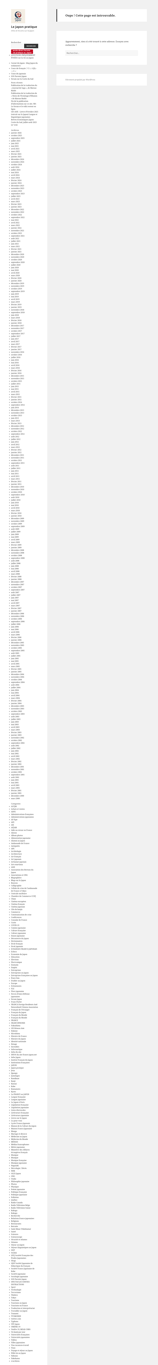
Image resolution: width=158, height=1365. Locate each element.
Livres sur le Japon (19, 1118)
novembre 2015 (17, 378)
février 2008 (16, 576)
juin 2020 (15, 267)
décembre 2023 (17, 185)
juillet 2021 (15, 241)
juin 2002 (15, 751)
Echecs (14, 951)
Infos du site (16, 1052)
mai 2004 (15, 693)
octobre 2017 (16, 331)
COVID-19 (15, 925)
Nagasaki (15, 1165)
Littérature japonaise (20, 1115)
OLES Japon (16, 1173)
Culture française (18, 930)
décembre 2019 (17, 283)
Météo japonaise (18, 1147)
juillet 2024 (15, 170)
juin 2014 (15, 407)
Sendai (14, 1253)
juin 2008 (15, 566)
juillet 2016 (15, 357)
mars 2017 (15, 344)
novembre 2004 (17, 677)
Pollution (15, 1197)
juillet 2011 (15, 468)
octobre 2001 (16, 772)
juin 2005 (15, 658)
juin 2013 (15, 418)
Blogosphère (16, 877)
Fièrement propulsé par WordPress (80, 79)
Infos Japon (16, 1057)
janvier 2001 (16, 793)
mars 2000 (15, 798)
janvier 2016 (16, 373)
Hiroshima (15, 1033)
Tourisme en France (19, 1305)
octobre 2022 (16, 215)
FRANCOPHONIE (18, 1023)
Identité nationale (18, 1041)
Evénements (16, 986)
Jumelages (15, 1076)
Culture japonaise (18, 933)
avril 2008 (15, 571)
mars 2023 (15, 201)
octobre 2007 (16, 587)
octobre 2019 (16, 288)
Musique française (19, 1160)
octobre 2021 (16, 233)
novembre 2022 (17, 212)
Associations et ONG (19, 875)
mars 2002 (15, 759)
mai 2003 (15, 724)
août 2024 (15, 167)
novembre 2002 (17, 737)
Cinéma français (18, 904)
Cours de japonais (18, 73)
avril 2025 (15, 148)
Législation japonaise (20, 1107)
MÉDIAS (14, 1142)
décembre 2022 (17, 209)
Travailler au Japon (19, 1311)
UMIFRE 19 (15, 1326)
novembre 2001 (17, 769)
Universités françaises (20, 1334)
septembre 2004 (18, 682)
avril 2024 (15, 175)
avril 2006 (15, 632)
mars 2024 (15, 178)
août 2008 (15, 561)
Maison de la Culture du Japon (23, 1126)
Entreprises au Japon (20, 973)
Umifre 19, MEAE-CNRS (21, 1329)
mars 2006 (15, 634)
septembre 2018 (18, 312)
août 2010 (15, 497)
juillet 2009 (15, 531)
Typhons (14, 1321)
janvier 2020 (16, 281)
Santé (13, 1231)
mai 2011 (15, 473)
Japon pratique (17, 1068)
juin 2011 (15, 471)
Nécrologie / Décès (19, 1168)
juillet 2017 (15, 336)
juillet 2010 (15, 500)
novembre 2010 (17, 489)
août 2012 (15, 436)
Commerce (15, 912)
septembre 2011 (18, 463)
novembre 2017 (17, 328)
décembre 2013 (17, 410)
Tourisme (15, 1300)
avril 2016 (15, 365)
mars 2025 (15, 151)
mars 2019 (15, 302)
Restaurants (16, 1223)
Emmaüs (14, 965)
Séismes (14, 1242)
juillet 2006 (15, 624)
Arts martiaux (17, 864)
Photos (14, 1184)
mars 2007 (15, 605)
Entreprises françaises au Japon (24, 975)
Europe (14, 983)
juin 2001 (15, 780)
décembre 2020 (17, 254)
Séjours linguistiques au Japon (23, 1247)
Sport (13, 1287)
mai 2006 (15, 629)
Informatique (16, 1049)
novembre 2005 (17, 645)
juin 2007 (15, 597)
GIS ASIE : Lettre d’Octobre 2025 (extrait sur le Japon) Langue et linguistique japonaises (24, 114)
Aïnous (14, 833)
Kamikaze (15, 1078)
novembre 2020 (17, 257)
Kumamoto (15, 1089)
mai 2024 (15, 172)
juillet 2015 (15, 384)
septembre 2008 (18, 558)
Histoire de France (19, 1036)
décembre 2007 (17, 582)
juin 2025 (15, 143)
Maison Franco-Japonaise (21, 1128)
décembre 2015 (17, 376)
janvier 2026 (16, 133)
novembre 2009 (17, 521)
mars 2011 (15, 479)
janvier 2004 (16, 703)
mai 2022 (15, 220)
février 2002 (16, 761)
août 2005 (15, 653)
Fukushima (15, 1025)
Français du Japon (18, 1012)
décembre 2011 (17, 455)
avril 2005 (15, 664)
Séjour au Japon (17, 1245)
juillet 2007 (15, 595)
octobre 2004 (16, 679)
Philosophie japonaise (20, 1181)
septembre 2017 (18, 333)
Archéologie (16, 851)
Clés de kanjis (16, 909)
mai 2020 (15, 270)
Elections (15, 959)
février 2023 (16, 204)
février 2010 (16, 513)
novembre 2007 (17, 584)
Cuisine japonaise (18, 928)
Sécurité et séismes (19, 1239)
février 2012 (16, 450)
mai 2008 (15, 568)
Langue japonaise (18, 1099)
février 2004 (16, 701)
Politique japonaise (19, 1194)
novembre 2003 (17, 708)
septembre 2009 (18, 526)
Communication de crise (21, 914)
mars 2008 (15, 574)
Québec (14, 1200)
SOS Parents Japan (19, 76)
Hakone (14, 1031)
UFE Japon (15, 1324)
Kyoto (13, 1091)
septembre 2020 (18, 262)
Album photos (17, 835)
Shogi (13, 1260)
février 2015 (16, 397)
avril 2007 (15, 603)
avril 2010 (15, 508)
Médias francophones (20, 1144)
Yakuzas (14, 1356)
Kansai (14, 1083)
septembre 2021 (18, 236)
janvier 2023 (16, 207)
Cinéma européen (18, 901)
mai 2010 (15, 505)
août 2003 (15, 716)
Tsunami (14, 1313)
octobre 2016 (16, 354)
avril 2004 (15, 695)
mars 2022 (15, 225)
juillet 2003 (15, 719)
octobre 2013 (16, 415)
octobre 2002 (16, 740)
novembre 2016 (17, 352)
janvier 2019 (16, 307)
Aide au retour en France (21, 830)
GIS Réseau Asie (17, 1028)
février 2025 (16, 154)
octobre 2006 (16, 619)
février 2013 (16, 423)
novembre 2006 (17, 616)
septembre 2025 (18, 138)
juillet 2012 (15, 439)
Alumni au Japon (18, 840)
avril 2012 (15, 444)
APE (12, 848)
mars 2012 (15, 447)
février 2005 (16, 669)
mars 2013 (15, 421)
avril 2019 (15, 299)
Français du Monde (19, 1015)
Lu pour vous (16, 1120)
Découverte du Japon (20, 938)
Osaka (13, 1179)
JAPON (14, 1065)
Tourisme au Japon (19, 1303)
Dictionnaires (16, 941)
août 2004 (15, 685)
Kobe (13, 1086)
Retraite (14, 1226)
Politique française (19, 1192)
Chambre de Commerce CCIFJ (23, 896)
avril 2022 (15, 222)
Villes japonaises (18, 1342)
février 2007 (16, 608)
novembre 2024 (17, 162)
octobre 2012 (16, 431)
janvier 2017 (16, 349)
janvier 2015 (16, 399)
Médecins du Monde (19, 1139)
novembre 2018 (17, 310)
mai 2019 (15, 296)
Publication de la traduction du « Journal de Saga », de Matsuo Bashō (24, 88)
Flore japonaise (17, 991)
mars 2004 (15, 698)
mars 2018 (15, 318)
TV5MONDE (16, 1316)
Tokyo (13, 1297)
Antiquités (15, 846)
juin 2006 (15, 627)
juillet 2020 (15, 265)
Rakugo (14, 1210)
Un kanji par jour (18, 1332)
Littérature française (20, 1113)
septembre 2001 (18, 774)
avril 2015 (15, 391)
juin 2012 (15, 442)
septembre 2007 (18, 590)
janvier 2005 (16, 671)
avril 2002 (15, 756)
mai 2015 (15, 389)
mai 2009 (15, 537)
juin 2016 (15, 360)
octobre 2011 (16, 460)
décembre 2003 (17, 706)
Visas (13, 1348)
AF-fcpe (14, 819)
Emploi (14, 967)
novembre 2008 (17, 553)
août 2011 (15, 465)
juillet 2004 (15, 687)
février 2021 (16, 249)
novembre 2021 (17, 230)
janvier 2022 (16, 228)
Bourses (14, 883)
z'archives (15, 1361)
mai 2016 (15, 362)
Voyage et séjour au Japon (22, 1350)
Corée (13, 922)
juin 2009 (15, 534)
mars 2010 (15, 510)
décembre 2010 (17, 487)
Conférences (16, 917)
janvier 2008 (16, 579)
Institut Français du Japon (22, 1060)
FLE (12, 988)
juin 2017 (15, 339)
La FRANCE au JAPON (20, 1094)
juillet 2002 (15, 748)
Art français (16, 856)
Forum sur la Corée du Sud (22, 79)
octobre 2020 (16, 259)
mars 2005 (15, 666)
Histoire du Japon (18, 1039)
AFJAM (14, 827)
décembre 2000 (17, 796)
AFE (12, 822)
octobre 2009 (16, 524)
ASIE (13, 867)
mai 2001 (15, 782)
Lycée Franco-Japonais (20, 1123)
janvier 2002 (16, 764)
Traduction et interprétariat (23, 1308)
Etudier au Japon (18, 980)
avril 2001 (15, 785)
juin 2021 (15, 244)
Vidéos (14, 1340)
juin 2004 (15, 690)
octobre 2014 (16, 402)
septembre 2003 (18, 714)
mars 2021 (15, 246)
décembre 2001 (17, 767)
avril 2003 (15, 727)
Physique (15, 1187)
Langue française (18, 1097)
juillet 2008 (15, 563)
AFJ (12, 825)
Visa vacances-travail (20, 1345)
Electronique (16, 962)
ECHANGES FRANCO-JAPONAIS (24, 949)
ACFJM (14, 806)
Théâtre (14, 1295)
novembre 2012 (17, 428)
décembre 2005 (17, 642)
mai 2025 (15, 146)
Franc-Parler (16, 1002)
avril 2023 (15, 199)
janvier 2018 (16, 323)
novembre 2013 (17, 413)
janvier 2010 (16, 516)
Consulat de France (19, 920)
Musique (14, 1155)
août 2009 (15, 529)
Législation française (20, 1105)
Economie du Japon (19, 954)
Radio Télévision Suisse (21, 1208)
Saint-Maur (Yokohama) (21, 1229)
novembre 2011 (17, 458)
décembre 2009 (17, 518)
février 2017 (16, 347)
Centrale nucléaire (19, 893)
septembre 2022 (18, 217)
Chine (13, 899)
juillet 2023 (15, 196)
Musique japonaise (19, 1163)
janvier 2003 (16, 735)
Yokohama (15, 1358)
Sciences (14, 1234)
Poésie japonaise (18, 1189)
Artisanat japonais (18, 862)
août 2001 (15, 777)
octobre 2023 (16, 191)
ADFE (13, 811)
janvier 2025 (16, 156)
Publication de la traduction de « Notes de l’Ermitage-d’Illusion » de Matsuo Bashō (24, 96)
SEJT (13, 1250)
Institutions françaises (20, 1062)
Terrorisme (16, 1292)
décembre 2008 (17, 550)
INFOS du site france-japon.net (24, 1054)
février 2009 (16, 545)
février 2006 (16, 637)
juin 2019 (15, 294)
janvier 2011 (16, 484)
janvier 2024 (16, 183)
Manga (14, 1131)
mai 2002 (15, 753)
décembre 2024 (17, 159)
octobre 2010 (16, 492)
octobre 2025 (16, 135)
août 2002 (15, 745)
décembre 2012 (17, 426)
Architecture (16, 854)
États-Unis (15, 978)
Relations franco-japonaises (22, 1218)
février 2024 (16, 180)
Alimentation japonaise (21, 838)
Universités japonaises (20, 1337)
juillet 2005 (15, 656)
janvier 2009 (16, 547)
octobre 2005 (16, 648)
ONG (13, 1176)
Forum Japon (16, 999)
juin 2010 (15, 502)
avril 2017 (15, 341)
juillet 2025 (15, 141)
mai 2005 (15, 661)
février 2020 (16, 278)
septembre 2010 (18, 494)
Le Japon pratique (24, 27)
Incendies (15, 1047)
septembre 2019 (18, 291)
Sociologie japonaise (19, 1276)
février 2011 (16, 481)
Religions (15, 1221)
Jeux (13, 1070)
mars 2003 (15, 730)
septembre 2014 (18, 405)
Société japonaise (18, 1274)
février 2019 (16, 304)
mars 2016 (15, 368)
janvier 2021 (16, 251)
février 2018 (16, 320)
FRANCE (14, 1020)
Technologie (16, 1290)
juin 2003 (15, 722)
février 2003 (16, 732)
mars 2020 (15, 275)
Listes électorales (18, 1110)
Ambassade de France (20, 843)
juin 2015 (15, 386)
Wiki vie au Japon (18, 1353)
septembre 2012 (18, 434)
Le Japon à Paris (18, 1102)
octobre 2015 (16, 381)
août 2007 (15, 592)
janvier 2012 (16, 452)
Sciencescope (16, 1237)
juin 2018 (15, 315)
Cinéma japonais (18, 907)
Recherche (15, 1216)
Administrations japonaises (22, 817)
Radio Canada (17, 1202)
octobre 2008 (16, 555)
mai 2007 (15, 600)
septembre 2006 (18, 621)
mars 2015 (15, 394)
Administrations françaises (22, 814)
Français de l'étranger (20, 1010)
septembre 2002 (18, 743)
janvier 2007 (16, 611)
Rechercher (16, 42)
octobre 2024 (16, 164)
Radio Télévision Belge (20, 1205)
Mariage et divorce (19, 1134)
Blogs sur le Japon (18, 880)
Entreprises (16, 970)
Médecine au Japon (19, 1136)
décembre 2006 (17, 613)
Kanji (13, 1081)
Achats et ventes (18, 809)
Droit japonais (17, 946)
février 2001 (16, 790)
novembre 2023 (17, 188)
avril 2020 (15, 273)
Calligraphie (16, 885)
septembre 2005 (18, 650)
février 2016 (16, 370)
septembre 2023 (18, 193)
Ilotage (14, 1044)
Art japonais (16, 859)
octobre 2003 (16, 711)
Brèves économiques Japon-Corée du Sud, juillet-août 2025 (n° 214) (24, 122)
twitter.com (16, 1319)
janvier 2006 (16, 640)
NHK (13, 1171)
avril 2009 (15, 539)
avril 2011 (15, 476)
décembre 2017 (17, 325)
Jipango (14, 1073)
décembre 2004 (17, 674)
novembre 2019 (17, 286)
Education (15, 957)
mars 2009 (15, 542)
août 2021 (15, 238)
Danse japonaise (18, 936)
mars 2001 (15, 788)
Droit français (17, 944)
